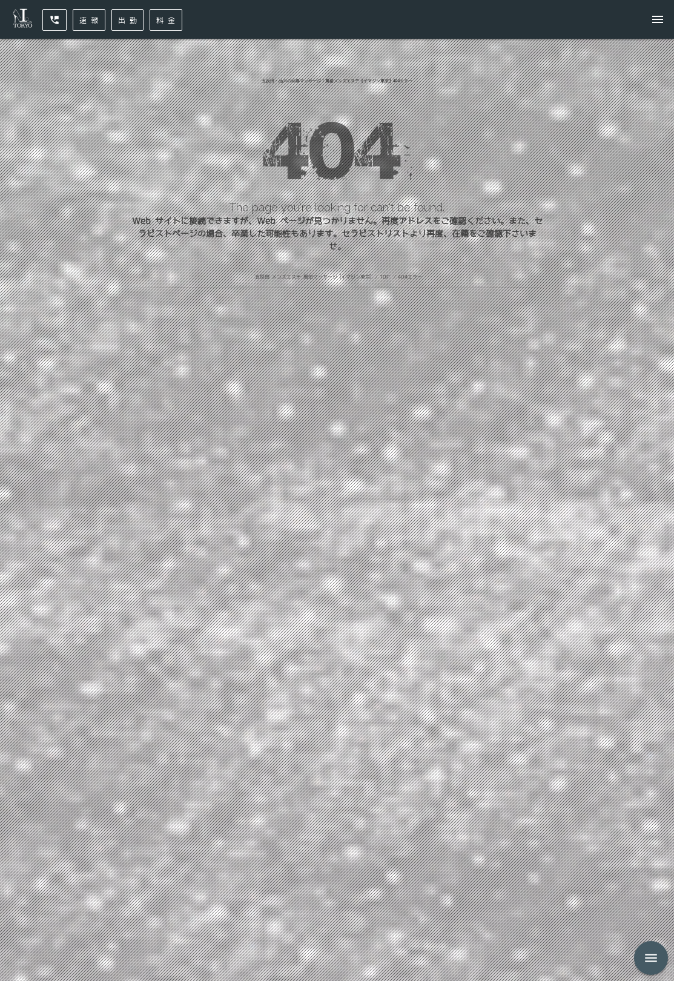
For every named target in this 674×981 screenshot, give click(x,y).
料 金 (166, 20)
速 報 (89, 20)
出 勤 (127, 20)
